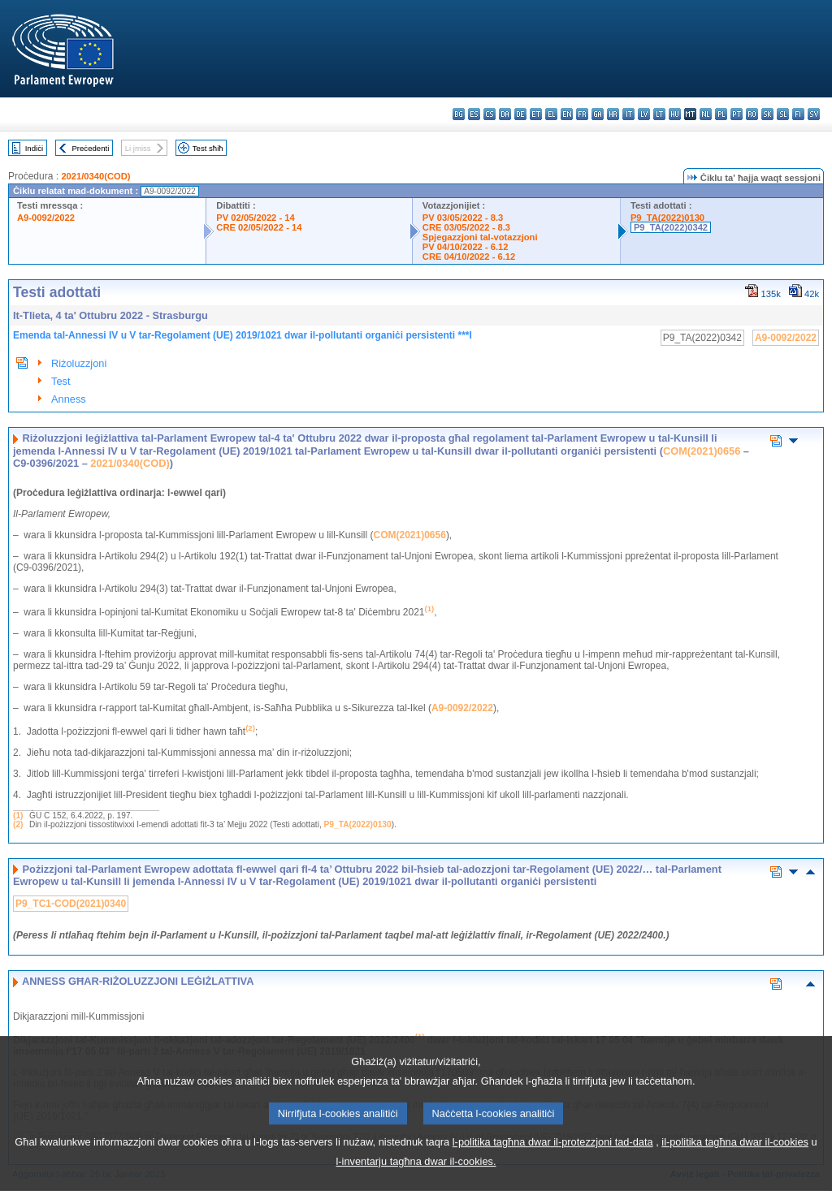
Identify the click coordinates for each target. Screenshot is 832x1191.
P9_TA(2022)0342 (671, 227)
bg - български (459, 114)
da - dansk (505, 114)
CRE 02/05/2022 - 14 (258, 227)
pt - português (736, 114)
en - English (567, 114)
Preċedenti (90, 148)
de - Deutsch (520, 114)
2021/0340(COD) (95, 176)
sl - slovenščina (783, 114)
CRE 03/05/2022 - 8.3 (466, 227)
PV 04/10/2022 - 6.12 (465, 247)
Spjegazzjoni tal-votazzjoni (480, 237)
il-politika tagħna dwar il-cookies (734, 1162)
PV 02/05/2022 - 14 (255, 217)
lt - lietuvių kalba (659, 114)
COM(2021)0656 (701, 451)
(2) (18, 824)
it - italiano (628, 114)
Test (60, 381)
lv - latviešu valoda (644, 114)
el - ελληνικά (551, 114)
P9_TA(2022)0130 (667, 217)
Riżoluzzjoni (78, 363)
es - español (474, 114)
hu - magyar (675, 114)
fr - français (582, 114)
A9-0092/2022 (46, 217)
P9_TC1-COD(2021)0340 (70, 903)
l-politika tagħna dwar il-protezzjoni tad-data (553, 1162)
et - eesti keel (536, 114)
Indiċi (34, 148)
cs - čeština (489, 114)
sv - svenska (814, 114)
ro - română (752, 114)
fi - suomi (798, 114)
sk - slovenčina (767, 114)
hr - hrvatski (613, 114)
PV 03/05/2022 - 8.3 (463, 217)
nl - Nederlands (706, 114)
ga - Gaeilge (598, 114)
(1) (18, 815)
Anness (68, 399)
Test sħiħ (208, 148)
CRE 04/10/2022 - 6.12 (468, 256)
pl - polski (721, 114)
